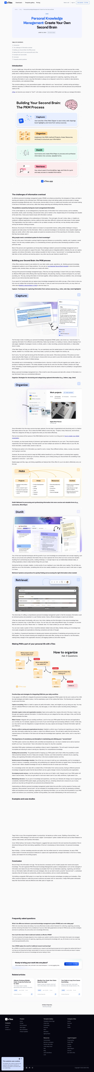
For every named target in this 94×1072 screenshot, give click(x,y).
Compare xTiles (71, 1019)
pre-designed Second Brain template (58, 266)
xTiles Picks (46, 1023)
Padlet (68, 1027)
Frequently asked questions (20, 59)
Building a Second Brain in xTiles (28, 285)
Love (45, 1054)
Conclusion (16, 57)
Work (45, 1029)
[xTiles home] (8, 2)
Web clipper (23, 1027)
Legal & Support (71, 1038)
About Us (7, 1025)
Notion (69, 1021)
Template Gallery (48, 1019)
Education (46, 1031)
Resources (46, 1038)
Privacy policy (70, 1040)
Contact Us (7, 1029)
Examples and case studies (20, 54)
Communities (47, 1040)
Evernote (69, 1023)
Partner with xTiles (48, 1044)
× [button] (21, 1058)
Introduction (16, 45)
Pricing (38, 2)
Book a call (66, 2)
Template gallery (29, 2)
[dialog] (12, 1064)
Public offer (70, 1042)
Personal (46, 1027)
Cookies (69, 1044)
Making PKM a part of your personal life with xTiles (26, 52)
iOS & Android (23, 1025)
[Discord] (29, 1068)
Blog (21, 9)
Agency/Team (47, 1033)
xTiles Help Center (48, 1046)
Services (69, 1050)
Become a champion (48, 1042)
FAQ (45, 1048)
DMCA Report (70, 1048)
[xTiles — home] (11, 1019)
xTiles (13, 92)
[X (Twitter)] (24, 1068)
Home (16, 9)
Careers (7, 1027)
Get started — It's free (82, 2)
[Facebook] (26, 1068)
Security (69, 1046)
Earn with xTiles (71, 1052)
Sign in (73, 2)
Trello (68, 1025)
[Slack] (32, 1068)
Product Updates (24, 1031)
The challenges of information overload (23, 47)
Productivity (46, 1025)
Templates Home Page (49, 1021)
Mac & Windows (24, 1029)
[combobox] (19, 1059)
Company (8, 1023)
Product (22, 1019)
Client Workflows (48, 1052)
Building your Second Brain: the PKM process (24, 50)
